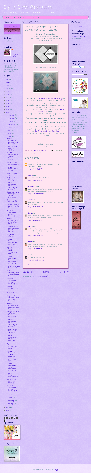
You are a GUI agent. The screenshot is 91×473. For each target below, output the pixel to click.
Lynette (30, 200)
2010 (7, 411)
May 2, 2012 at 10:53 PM (36, 260)
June (9, 133)
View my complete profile (15, 55)
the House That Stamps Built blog (50, 99)
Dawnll (30, 175)
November (11, 118)
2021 (7, 85)
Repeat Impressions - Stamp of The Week (12, 221)
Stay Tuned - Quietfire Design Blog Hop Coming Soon (13, 298)
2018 (7, 94)
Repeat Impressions (36, 153)
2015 (7, 103)
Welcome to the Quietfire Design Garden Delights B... (13, 273)
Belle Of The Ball (12, 293)
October (11, 121)
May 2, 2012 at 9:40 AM (36, 180)
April (9, 395)
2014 (7, 106)
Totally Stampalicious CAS (12, 288)
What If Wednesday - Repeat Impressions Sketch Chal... (12, 260)
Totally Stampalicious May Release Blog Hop (12, 241)
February (11, 401)
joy (29, 255)
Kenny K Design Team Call (12, 174)
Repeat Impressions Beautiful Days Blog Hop (12, 141)
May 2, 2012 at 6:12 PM (35, 249)
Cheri (30, 213)
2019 (7, 91)
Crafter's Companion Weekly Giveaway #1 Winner (12, 323)
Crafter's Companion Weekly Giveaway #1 (12, 388)
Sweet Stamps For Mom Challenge (12, 381)
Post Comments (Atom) (40, 276)
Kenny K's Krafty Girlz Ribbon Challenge (12, 148)
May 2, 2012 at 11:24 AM (36, 194)
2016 (7, 100)
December (11, 115)
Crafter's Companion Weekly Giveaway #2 (12, 337)
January (11, 404)
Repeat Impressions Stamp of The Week (12, 345)
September (12, 124)
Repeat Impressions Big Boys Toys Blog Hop (13, 306)
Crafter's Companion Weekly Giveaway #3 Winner (12, 186)
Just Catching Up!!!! (11, 360)
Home (8, 17)
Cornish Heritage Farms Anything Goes (13, 206)
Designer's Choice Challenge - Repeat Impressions (13, 194)
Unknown (31, 162)
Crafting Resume (19, 17)
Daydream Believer (10, 235)
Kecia (30, 242)
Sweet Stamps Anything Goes (12, 201)
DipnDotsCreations (78, 36)
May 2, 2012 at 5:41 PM (35, 235)
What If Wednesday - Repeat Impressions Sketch (12, 156)
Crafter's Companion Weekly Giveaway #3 (12, 281)
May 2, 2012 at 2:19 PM (35, 207)
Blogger (56, 470)
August (10, 127)
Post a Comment (32, 264)
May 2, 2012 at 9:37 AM (36, 169)
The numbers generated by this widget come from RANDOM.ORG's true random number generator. (78, 175)
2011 (7, 408)
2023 (7, 79)
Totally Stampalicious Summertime (12, 168)
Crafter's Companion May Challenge (12, 375)
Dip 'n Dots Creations (28, 7)
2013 (7, 109)
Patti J (30, 226)
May (9, 136)
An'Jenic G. (31, 187)
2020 (7, 88)
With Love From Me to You (12, 179)
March (10, 398)
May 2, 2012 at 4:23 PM (35, 220)
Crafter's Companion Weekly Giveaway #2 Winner (12, 250)
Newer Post (28, 272)
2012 (7, 113)
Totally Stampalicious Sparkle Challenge (12, 353)
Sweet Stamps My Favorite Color (13, 267)
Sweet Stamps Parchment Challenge (12, 330)
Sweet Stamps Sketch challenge (13, 163)
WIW (45, 153)
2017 (7, 97)
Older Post (63, 272)
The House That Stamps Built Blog (47, 131)
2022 (7, 82)
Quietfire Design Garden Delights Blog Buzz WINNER (13, 229)
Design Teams (34, 17)
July (9, 130)
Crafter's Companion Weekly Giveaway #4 (12, 213)
